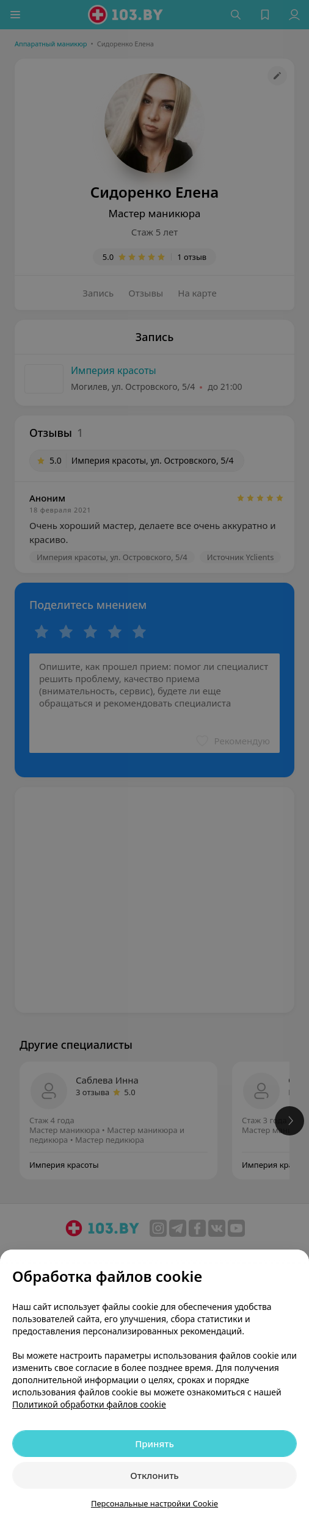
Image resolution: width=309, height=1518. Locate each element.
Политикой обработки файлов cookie (89, 1404)
